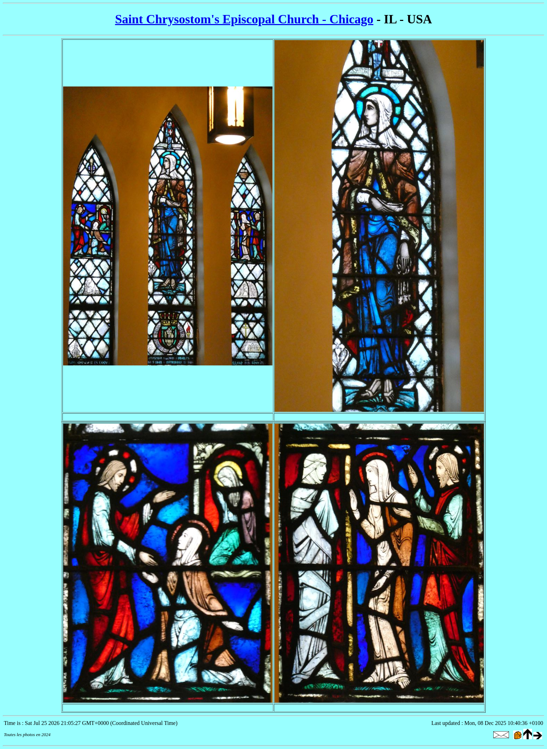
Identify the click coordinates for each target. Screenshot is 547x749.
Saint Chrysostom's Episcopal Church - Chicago (244, 19)
